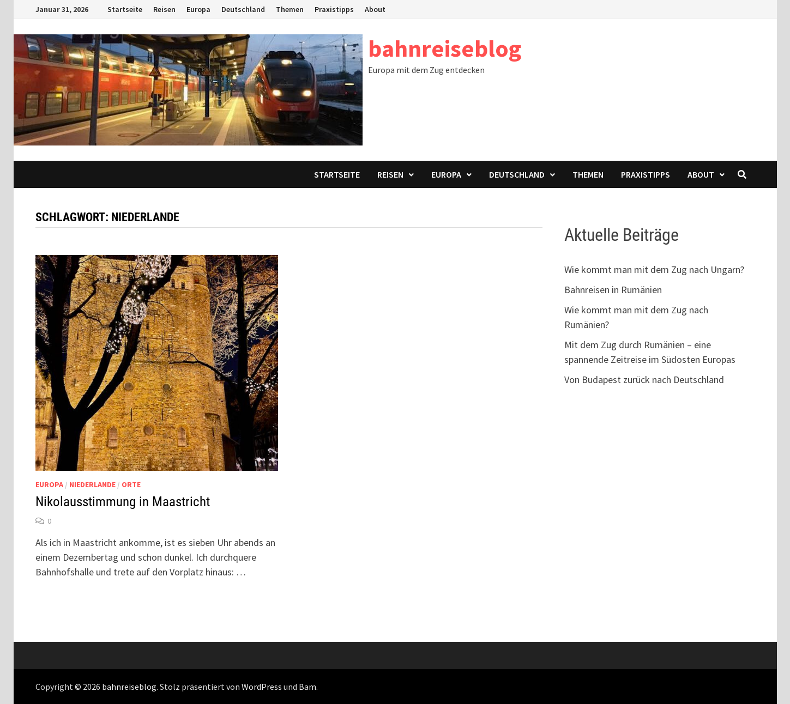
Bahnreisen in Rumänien (613, 289)
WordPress (262, 686)
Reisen (164, 9)
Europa (198, 9)
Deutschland (243, 9)
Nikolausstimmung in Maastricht (122, 501)
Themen (290, 9)
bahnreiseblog (444, 48)
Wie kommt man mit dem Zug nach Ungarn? (654, 269)
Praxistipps (334, 9)
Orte (131, 484)
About (375, 9)
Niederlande (92, 484)
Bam (307, 686)
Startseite (124, 9)
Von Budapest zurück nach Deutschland (644, 379)
